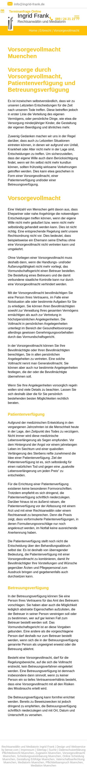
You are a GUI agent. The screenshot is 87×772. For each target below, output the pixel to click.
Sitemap (42, 749)
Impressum (27, 749)
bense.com (12, 749)
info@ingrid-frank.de (29, 4)
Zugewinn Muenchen (48, 753)
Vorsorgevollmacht (66, 30)
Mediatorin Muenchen (31, 762)
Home (33, 30)
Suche (53, 749)
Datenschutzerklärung (72, 749)
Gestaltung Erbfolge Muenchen (36, 759)
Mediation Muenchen (43, 765)
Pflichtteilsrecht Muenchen (18, 753)
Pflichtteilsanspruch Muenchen (64, 762)
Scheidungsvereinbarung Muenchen (39, 756)
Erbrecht (45, 30)
